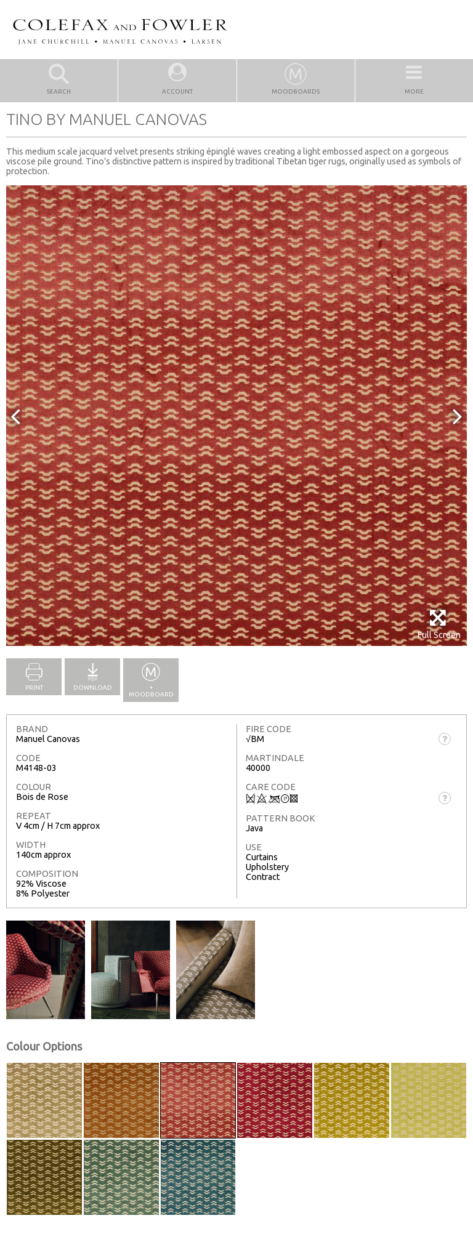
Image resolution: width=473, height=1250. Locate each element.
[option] (236, 415)
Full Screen (439, 624)
